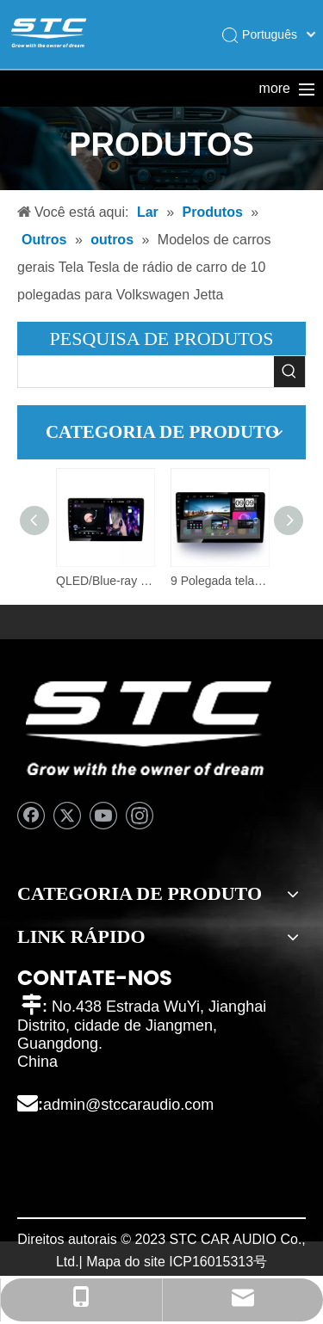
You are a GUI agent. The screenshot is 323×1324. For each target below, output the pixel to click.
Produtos (125, 88)
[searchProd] (146, 371)
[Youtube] (103, 815)
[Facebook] (31, 815)
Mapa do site (125, 1261)
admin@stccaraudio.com (128, 1104)
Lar (42, 88)
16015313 (222, 1261)
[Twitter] (67, 815)
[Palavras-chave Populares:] (289, 371)
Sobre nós (210, 88)
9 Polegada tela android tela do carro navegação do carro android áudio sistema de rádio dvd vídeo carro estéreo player (219, 581)
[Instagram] (139, 815)
